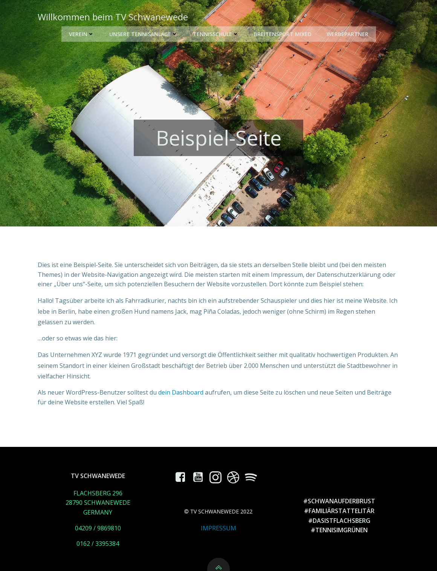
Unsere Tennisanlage (143, 34)
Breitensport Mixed (283, 34)
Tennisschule (216, 34)
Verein (81, 34)
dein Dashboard (180, 392)
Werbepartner (347, 34)
